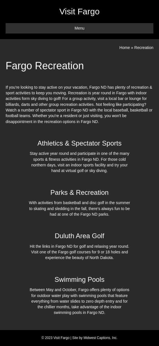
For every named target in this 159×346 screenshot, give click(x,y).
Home (124, 47)
